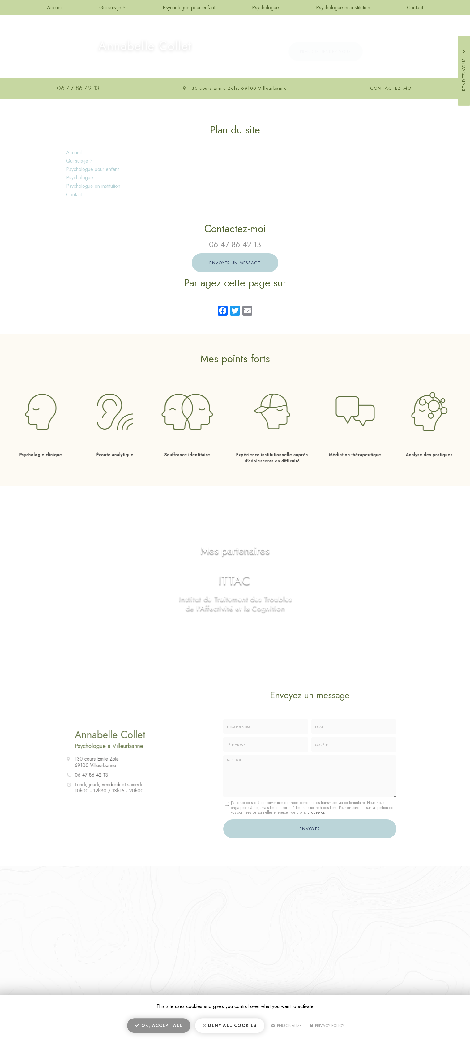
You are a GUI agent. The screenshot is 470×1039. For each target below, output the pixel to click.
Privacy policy (327, 1025)
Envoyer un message (234, 263)
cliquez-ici (316, 812)
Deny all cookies (230, 1025)
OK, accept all (158, 1025)
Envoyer (310, 829)
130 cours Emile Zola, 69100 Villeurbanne (238, 88)
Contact (415, 7)
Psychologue (265, 7)
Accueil (54, 7)
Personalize (286, 1025)
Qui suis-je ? (112, 7)
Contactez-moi (391, 88)
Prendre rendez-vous (325, 52)
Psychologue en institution (343, 7)
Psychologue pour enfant (189, 7)
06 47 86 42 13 (78, 88)
